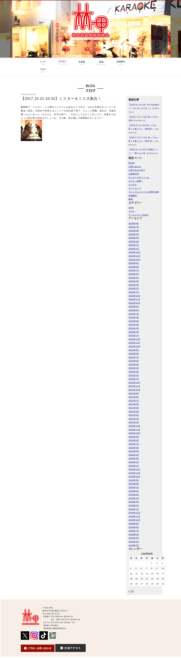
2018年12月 (134, 513)
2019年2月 (134, 505)
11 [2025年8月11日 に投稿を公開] (131, 574)
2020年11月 (134, 429)
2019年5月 (134, 495)
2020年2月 (134, 462)
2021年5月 (134, 408)
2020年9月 (134, 437)
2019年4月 (134, 498)
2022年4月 (134, 368)
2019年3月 (134, 502)
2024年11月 (134, 256)
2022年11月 (134, 343)
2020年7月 (134, 444)
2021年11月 (134, 386)
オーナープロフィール (139, 177)
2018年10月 (134, 520)
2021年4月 (134, 411)
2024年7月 (134, 270)
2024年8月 (134, 267)
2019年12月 (134, 469)
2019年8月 (134, 484)
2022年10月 (134, 346)
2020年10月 (134, 433)
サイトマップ (135, 188)
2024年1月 (134, 292)
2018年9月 (134, 523)
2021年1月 (134, 422)
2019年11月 (134, 473)
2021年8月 (134, 397)
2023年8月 (134, 310)
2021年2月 (134, 419)
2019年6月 (134, 491)
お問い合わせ (135, 166)
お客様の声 (134, 174)
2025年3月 (134, 241)
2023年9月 (134, 306)
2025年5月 (134, 234)
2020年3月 (134, 458)
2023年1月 (134, 335)
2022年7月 (134, 357)
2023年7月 (134, 314)
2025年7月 (134, 227)
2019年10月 (134, 476)
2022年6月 (134, 361)
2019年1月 (134, 509)
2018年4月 (134, 542)
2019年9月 (134, 480)
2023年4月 (134, 324)
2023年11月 (134, 299)
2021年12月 (134, 382)
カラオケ (133, 185)
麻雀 (131, 199)
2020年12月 (134, 426)
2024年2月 (134, 288)
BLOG (132, 163)
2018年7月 (134, 531)
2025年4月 (134, 238)
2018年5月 (134, 538)
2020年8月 (134, 440)
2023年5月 (134, 321)
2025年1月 (134, 249)
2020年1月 (134, 466)
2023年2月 (134, 332)
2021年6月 (134, 404)
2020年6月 (134, 448)
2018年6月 (134, 534)
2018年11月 (134, 516)
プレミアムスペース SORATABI (144, 192)
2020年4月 (134, 455)
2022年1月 (134, 379)
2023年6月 (134, 317)
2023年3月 (134, 328)
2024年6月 (134, 274)
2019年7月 (134, 487)
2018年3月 (134, 545)
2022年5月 (134, 364)
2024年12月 (134, 252)
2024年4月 (134, 281)
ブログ (132, 211)
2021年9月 (134, 393)
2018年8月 (134, 527)
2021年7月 (134, 401)
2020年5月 (134, 451)
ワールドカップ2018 (138, 215)
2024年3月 (134, 285)
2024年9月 (134, 263)
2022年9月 (134, 350)
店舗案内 (133, 195)
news (131, 207)
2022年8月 (134, 353)
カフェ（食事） (136, 181)
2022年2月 (134, 375)
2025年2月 (134, 245)
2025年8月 (134, 223)
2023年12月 (134, 296)
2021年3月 (134, 415)
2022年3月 (134, 372)
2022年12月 (134, 339)
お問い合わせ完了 (137, 170)
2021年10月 (134, 390)
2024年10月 (134, 259)
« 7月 (131, 591)
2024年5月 (134, 278)
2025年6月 (134, 231)
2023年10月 (134, 303)
